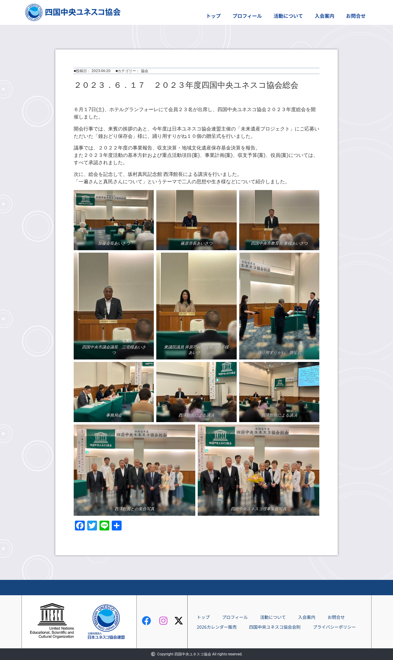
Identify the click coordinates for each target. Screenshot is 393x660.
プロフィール (247, 15)
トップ (213, 15)
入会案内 (324, 15)
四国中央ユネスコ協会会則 (275, 627)
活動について (288, 15)
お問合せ (356, 15)
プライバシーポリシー (334, 627)
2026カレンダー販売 (217, 627)
